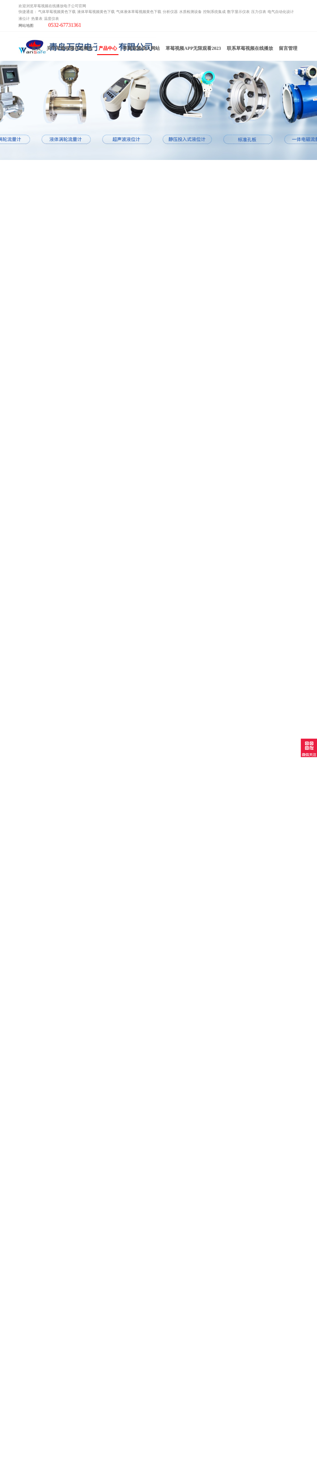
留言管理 (288, 49)
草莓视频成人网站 (141, 49)
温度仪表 (51, 18)
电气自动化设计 (281, 12)
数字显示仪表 (238, 12)
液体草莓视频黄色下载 (96, 12)
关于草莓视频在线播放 (70, 49)
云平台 (24, 1428)
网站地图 (26, 25)
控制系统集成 (214, 12)
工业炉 (24, 1435)
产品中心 (107, 51)
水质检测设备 (190, 12)
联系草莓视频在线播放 (250, 49)
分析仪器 (170, 12)
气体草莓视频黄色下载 (57, 12)
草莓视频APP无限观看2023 (193, 49)
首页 (36, 49)
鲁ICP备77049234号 (219, 1462)
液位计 (24, 18)
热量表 (36, 18)
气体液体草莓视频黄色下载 (138, 12)
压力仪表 (258, 12)
